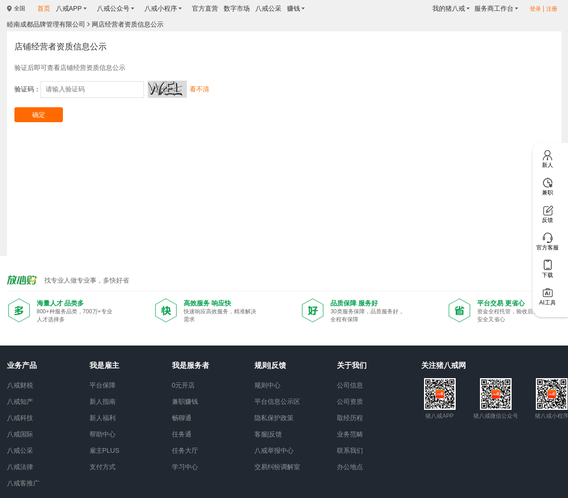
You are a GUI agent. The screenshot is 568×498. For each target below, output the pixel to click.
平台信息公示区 (277, 401)
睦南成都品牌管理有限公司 (46, 24)
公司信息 (350, 385)
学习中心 (185, 466)
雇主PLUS (104, 450)
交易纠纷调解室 (277, 466)
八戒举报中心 (274, 450)
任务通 (182, 434)
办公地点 (350, 466)
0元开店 (183, 385)
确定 (38, 114)
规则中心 (267, 385)
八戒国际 (20, 434)
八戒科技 (20, 418)
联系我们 (350, 450)
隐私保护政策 (274, 418)
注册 (551, 9)
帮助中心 (102, 434)
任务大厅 (185, 450)
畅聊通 (182, 418)
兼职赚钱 (185, 401)
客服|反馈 (268, 434)
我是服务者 (190, 365)
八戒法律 (20, 466)
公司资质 (350, 401)
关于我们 (352, 365)
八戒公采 (20, 450)
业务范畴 (350, 434)
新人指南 (102, 401)
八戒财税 (20, 385)
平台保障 (102, 385)
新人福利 (102, 418)
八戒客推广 (23, 483)
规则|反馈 (270, 365)
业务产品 (22, 365)
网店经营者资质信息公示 (128, 24)
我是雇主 (104, 365)
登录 (535, 9)
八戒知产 (20, 401)
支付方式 (102, 466)
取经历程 (350, 418)
